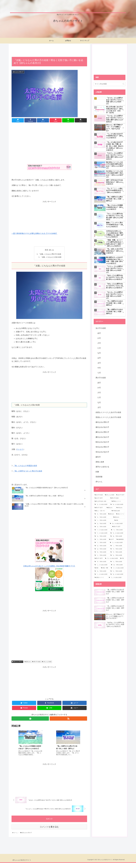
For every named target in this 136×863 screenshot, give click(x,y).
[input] (109, 84)
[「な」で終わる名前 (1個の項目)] (117, 555)
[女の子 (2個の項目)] (111, 539)
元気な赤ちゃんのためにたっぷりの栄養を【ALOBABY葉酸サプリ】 (49, 566)
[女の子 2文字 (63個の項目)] (101, 498)
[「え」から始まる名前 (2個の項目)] (117, 542)
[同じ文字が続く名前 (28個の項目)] (102, 501)
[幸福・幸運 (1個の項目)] (105, 568)
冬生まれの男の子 (102, 447)
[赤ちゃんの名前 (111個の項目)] (109, 495)
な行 (99, 353)
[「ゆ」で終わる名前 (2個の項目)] (101, 552)
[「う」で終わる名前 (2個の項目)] (101, 542)
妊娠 (97, 472)
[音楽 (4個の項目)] (119, 520)
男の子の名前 (36, 661)
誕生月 (98, 457)
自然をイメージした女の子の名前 (108, 412)
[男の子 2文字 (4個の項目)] (118, 526)
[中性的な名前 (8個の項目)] (118, 510)
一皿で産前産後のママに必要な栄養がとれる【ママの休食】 (34, 233)
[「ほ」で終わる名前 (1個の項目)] (117, 564)
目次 (46, 250)
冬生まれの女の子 (102, 452)
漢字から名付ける (102, 467)
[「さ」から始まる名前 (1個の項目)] (117, 568)
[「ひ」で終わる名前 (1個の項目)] (117, 571)
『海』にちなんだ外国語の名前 (25, 466)
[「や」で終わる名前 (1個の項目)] (117, 552)
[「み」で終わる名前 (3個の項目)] (101, 536)
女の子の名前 (101, 328)
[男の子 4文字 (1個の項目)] (99, 558)
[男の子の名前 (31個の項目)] (117, 498)
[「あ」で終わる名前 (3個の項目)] (117, 536)
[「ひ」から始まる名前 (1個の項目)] (111, 558)
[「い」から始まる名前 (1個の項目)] (101, 574)
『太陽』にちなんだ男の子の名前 (49, 254)
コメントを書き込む (49, 827)
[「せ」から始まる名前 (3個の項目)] (117, 533)
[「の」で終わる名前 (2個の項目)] (117, 549)
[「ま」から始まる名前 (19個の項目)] (101, 504)
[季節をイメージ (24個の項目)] (118, 501)
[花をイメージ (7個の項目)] (120, 514)
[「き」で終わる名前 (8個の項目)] (100, 514)
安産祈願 (99, 477)
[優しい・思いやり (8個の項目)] (102, 510)
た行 (99, 348)
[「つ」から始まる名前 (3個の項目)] (102, 529)
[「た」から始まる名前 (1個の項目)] (116, 577)
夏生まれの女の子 (102, 437)
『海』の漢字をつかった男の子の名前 (27, 471)
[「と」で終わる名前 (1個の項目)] (101, 555)
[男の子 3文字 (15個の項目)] (99, 507)
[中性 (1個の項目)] (122, 558)
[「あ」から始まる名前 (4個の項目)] (117, 523)
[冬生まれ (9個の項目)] (120, 507)
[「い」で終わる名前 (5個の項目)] (103, 520)
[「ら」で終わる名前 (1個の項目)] (117, 561)
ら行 (99, 373)
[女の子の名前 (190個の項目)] (99, 495)
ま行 (99, 363)
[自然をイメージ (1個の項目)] (101, 577)
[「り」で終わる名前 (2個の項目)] (101, 539)
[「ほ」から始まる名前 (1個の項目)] (117, 574)
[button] (123, 84)
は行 (99, 358)
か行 (99, 338)
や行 (99, 368)
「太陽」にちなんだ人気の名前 (50, 257)
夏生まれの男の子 (17, 661)
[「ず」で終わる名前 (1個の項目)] (101, 561)
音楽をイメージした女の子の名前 (108, 417)
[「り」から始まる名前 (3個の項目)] (101, 533)
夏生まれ (28, 661)
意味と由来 (100, 462)
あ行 (99, 333)
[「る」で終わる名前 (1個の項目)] (101, 571)
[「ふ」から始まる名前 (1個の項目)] (102, 564)
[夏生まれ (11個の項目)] (110, 507)
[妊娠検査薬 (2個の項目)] (120, 539)
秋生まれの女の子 (102, 442)
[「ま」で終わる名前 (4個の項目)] (102, 526)
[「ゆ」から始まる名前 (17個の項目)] (117, 504)
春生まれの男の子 (102, 422)
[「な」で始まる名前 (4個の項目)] (101, 523)
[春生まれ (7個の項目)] (111, 514)
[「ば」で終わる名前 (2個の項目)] (101, 549)
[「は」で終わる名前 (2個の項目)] (101, 545)
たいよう (20, 449)
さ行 (99, 343)
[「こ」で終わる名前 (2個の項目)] (117, 545)
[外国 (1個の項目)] (97, 568)
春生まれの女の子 (102, 427)
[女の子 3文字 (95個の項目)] (120, 495)
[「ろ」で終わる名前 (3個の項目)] (117, 529)
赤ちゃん (99, 482)
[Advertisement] (49, 50)
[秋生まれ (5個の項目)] (119, 517)
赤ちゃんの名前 (46, 661)
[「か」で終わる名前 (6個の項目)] (103, 517)
